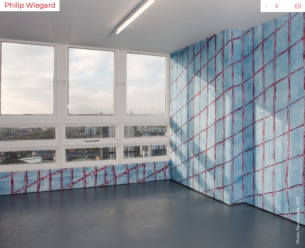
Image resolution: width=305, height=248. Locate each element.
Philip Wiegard (29, 5)
